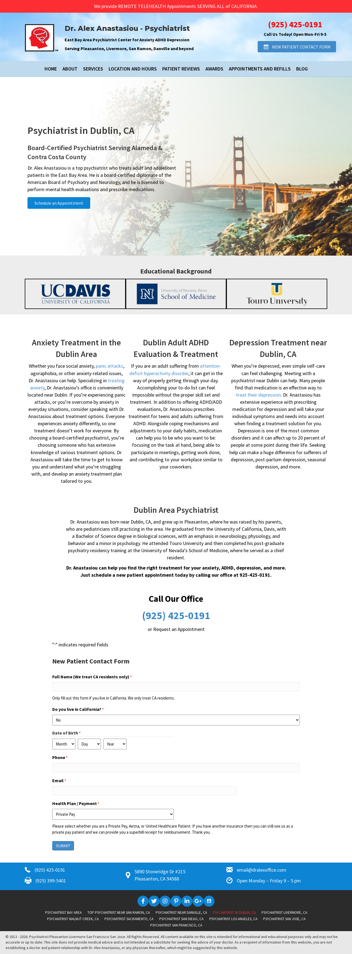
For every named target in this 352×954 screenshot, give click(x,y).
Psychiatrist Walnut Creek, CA (73, 919)
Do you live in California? (78, 709)
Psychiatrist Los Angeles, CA (233, 919)
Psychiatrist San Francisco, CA (176, 925)
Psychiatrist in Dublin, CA (234, 912)
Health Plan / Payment (75, 804)
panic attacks (109, 366)
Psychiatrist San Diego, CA (181, 919)
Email (59, 781)
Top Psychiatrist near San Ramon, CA (118, 912)
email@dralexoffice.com (261, 870)
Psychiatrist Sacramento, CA (129, 919)
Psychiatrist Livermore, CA (284, 912)
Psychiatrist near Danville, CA (181, 912)
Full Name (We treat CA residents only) (92, 677)
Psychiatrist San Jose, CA (284, 919)
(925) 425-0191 (295, 24)
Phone (60, 758)
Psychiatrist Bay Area (63, 912)
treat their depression (258, 395)
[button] (297, 47)
